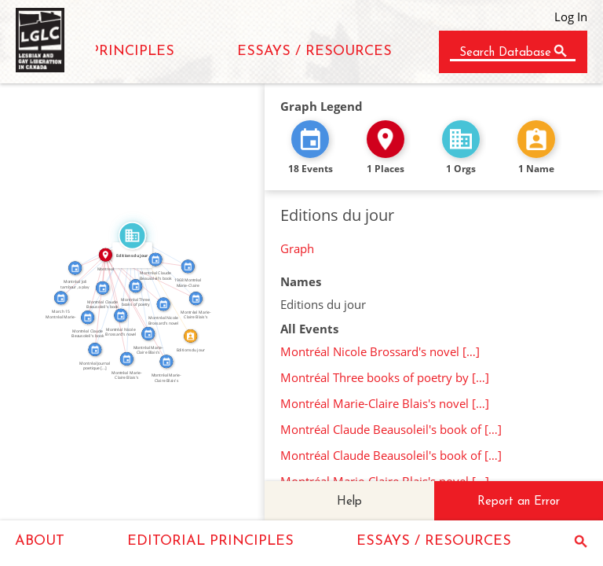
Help (349, 502)
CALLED (164, 284)
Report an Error (518, 502)
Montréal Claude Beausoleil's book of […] (391, 429)
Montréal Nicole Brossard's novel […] (380, 351)
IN (93, 285)
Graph (297, 248)
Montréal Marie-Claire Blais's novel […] (384, 403)
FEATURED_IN (123, 274)
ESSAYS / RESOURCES (314, 51)
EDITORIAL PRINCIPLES (210, 541)
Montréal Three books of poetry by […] (384, 377)
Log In (570, 16)
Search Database (505, 53)
